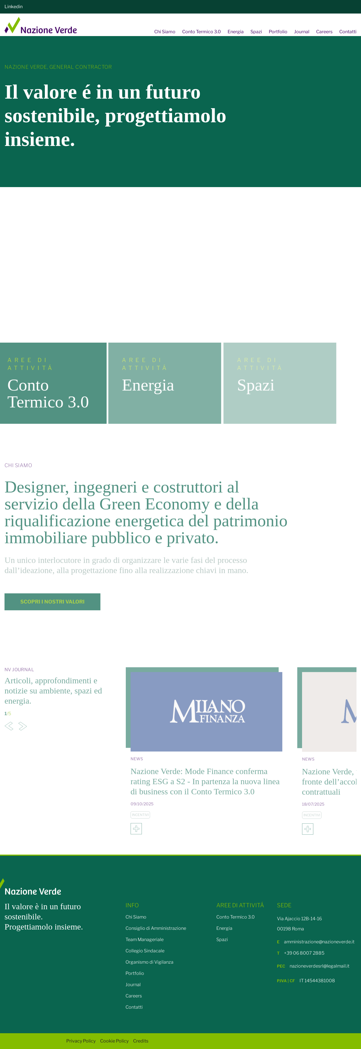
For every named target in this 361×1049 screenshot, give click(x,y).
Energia (236, 31)
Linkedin (14, 6)
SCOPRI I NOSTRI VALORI (52, 610)
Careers (324, 31)
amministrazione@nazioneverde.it (316, 941)
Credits (140, 1041)
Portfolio (278, 31)
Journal (301, 31)
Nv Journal (19, 678)
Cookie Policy (114, 1041)
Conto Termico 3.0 (201, 31)
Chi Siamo (164, 31)
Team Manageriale (145, 939)
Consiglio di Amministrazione (156, 928)
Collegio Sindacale (145, 950)
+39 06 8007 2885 (300, 953)
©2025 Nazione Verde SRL (33, 1041)
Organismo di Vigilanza (149, 962)
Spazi (256, 31)
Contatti (347, 31)
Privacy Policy (81, 1041)
